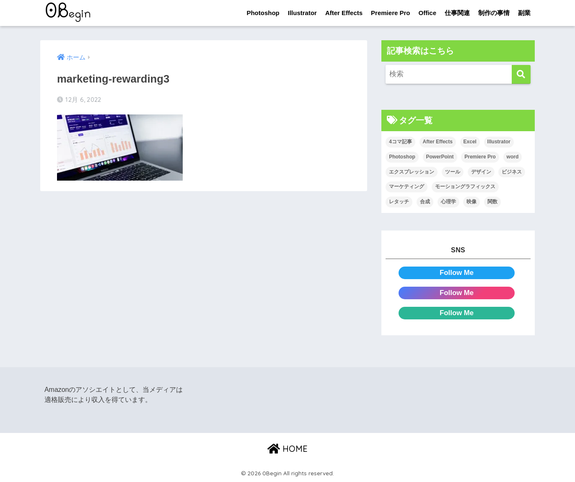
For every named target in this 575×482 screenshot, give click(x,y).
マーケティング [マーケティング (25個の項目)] (406, 186)
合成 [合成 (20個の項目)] (425, 202)
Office (427, 12)
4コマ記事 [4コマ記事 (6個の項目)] (400, 142)
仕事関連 (457, 12)
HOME (287, 448)
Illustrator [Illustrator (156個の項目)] (498, 142)
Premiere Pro (390, 12)
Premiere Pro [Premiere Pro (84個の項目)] (480, 157)
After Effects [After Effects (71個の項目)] (438, 142)
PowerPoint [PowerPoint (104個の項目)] (440, 157)
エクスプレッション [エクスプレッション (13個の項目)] (411, 172)
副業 (524, 12)
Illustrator (302, 12)
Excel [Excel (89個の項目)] (470, 142)
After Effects (344, 12)
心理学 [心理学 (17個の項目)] (448, 202)
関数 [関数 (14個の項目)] (492, 202)
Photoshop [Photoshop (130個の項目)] (402, 157)
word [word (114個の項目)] (513, 157)
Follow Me (457, 273)
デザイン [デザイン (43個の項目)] (481, 172)
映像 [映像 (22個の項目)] (471, 202)
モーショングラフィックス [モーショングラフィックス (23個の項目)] (465, 186)
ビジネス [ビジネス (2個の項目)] (512, 172)
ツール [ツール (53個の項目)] (452, 172)
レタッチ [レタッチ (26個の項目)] (399, 202)
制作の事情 (494, 12)
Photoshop (262, 12)
